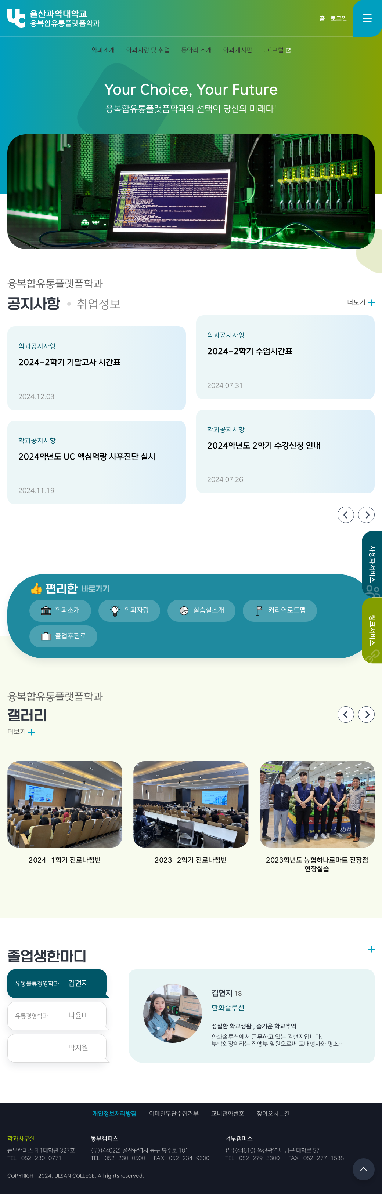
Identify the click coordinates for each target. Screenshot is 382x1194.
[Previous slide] (346, 515)
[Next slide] (366, 515)
